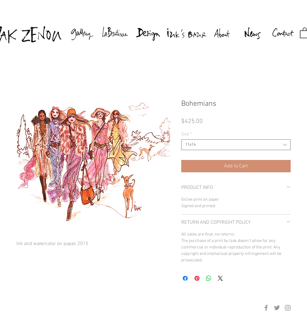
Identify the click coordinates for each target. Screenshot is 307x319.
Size (186, 134)
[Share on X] (220, 278)
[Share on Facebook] (185, 278)
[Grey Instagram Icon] (288, 308)
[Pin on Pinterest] (197, 278)
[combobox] (236, 144)
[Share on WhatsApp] (208, 278)
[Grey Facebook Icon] (266, 308)
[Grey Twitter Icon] (277, 308)
